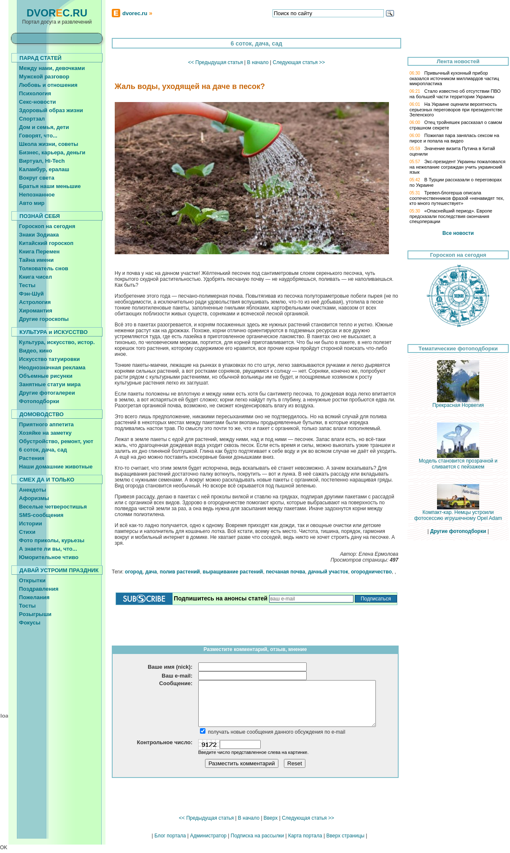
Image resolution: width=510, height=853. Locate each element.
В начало (258, 62)
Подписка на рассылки (257, 836)
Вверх (271, 818)
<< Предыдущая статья (215, 62)
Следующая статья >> (299, 62)
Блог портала (170, 836)
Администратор (208, 836)
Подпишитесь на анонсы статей (220, 598)
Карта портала (305, 836)
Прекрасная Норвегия (458, 403)
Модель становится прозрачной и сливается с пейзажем (458, 461)
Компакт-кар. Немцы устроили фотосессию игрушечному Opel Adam (458, 513)
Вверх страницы (345, 836)
